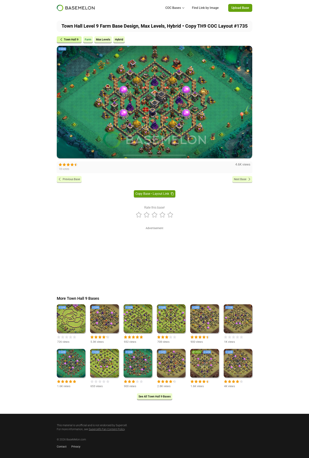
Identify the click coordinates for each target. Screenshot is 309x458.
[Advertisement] (154, 258)
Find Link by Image (205, 8)
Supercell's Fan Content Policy (107, 429)
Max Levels (103, 39)
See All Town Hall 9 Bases (155, 396)
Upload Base (240, 8)
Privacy (75, 446)
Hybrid (119, 39)
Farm (88, 39)
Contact (62, 446)
